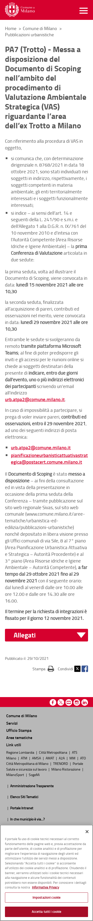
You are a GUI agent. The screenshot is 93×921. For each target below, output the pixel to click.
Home (10, 28)
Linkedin (84, 702)
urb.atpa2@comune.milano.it (35, 399)
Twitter (77, 669)
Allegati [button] (25, 635)
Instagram (76, 702)
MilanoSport (15, 774)
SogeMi (34, 774)
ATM (24, 757)
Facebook (85, 669)
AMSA (37, 757)
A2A (62, 757)
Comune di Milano (40, 28)
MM (72, 757)
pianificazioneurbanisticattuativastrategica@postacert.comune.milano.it (49, 458)
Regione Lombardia (20, 752)
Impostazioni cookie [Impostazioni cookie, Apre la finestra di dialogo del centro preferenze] (46, 897)
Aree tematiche (19, 737)
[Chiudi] (87, 831)
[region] (46, 873)
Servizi (12, 723)
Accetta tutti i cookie (47, 911)
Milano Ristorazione (66, 769)
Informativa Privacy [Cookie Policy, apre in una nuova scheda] (45, 887)
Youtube (68, 702)
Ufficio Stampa (18, 730)
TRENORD (61, 763)
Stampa (43, 669)
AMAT (50, 757)
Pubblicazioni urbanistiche (29, 34)
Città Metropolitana (53, 752)
